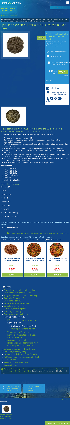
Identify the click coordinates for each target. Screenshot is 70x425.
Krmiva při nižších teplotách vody (21, 335)
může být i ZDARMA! (57, 63)
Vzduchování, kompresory (15, 306)
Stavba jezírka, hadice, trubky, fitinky (20, 290)
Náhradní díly (10, 360)
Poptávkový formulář (12, 388)
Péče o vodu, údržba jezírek (16, 314)
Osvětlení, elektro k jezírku (15, 309)
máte (52, 88)
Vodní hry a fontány (12, 311)
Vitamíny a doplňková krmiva (20, 332)
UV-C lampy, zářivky (12, 301)
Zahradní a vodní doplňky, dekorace (19, 349)
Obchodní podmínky (12, 386)
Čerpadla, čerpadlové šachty (16, 298)
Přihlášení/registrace (9, 16)
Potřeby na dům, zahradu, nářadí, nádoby (22, 357)
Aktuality (31, 390)
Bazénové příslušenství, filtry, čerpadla (20, 354)
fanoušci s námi (56, 99)
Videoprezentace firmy (35, 386)
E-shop (7, 286)
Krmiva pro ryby (14, 323)
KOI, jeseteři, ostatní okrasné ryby (22, 320)
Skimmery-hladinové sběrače (16, 303)
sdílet (61, 423)
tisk (66, 423)
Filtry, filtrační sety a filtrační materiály (20, 295)
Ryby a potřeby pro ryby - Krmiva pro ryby (32, 19)
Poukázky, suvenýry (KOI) (15, 352)
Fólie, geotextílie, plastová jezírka (18, 293)
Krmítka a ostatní (14, 337)
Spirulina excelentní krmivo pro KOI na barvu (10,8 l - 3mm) (37, 21)
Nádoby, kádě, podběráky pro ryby (22, 343)
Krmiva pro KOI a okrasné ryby (24, 326)
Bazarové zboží (10, 365)
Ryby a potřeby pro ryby (11, 19)
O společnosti (32, 388)
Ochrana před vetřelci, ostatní (20, 346)
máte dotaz (52, 423)
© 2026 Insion (64, 399)
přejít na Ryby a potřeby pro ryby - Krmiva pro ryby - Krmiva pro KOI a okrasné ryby (38, 233)
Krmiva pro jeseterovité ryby (23, 329)
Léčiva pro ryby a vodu (17, 340)
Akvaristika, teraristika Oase (16, 362)
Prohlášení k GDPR (11, 390)
